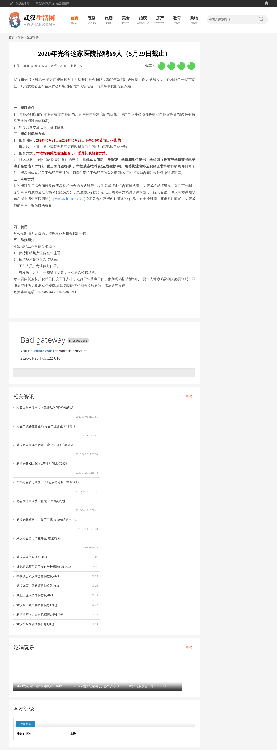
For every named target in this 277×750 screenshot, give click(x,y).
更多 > (190, 396)
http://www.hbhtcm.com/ (67, 199)
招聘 (21, 37)
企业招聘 (32, 37)
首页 (12, 37)
